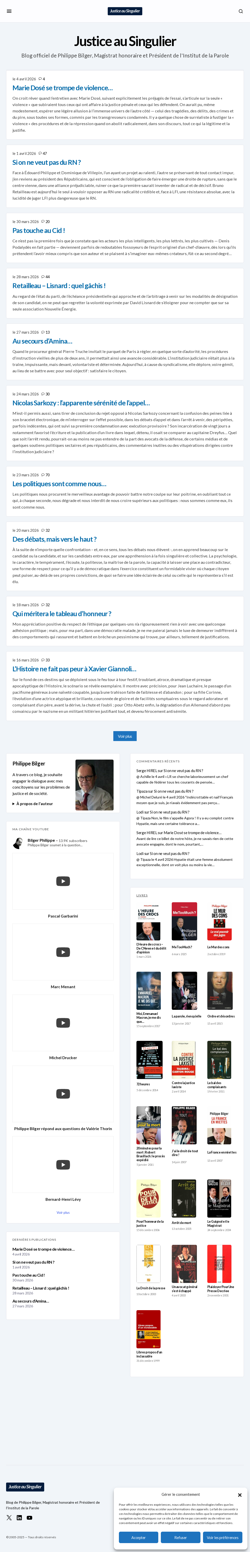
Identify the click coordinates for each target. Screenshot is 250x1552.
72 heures (143, 1084)
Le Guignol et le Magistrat (218, 1223)
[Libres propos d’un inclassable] (148, 1329)
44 (47, 276)
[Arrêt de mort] (184, 1198)
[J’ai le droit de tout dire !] (184, 1125)
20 (47, 221)
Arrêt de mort (181, 1223)
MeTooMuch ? (182, 947)
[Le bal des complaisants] (219, 1060)
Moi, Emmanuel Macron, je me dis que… (148, 1018)
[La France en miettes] (219, 1125)
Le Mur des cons (218, 947)
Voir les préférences (222, 1537)
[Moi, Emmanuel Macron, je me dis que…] (148, 991)
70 (47, 474)
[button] (239, 1494)
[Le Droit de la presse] (148, 1264)
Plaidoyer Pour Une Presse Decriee (220, 1289)
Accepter (138, 1537)
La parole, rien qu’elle (186, 1016)
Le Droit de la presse (150, 1288)
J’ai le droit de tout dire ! (185, 1153)
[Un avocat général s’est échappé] (184, 1264)
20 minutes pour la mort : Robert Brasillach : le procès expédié (150, 1154)
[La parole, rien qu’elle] (184, 991)
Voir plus (125, 736)
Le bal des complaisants (216, 1085)
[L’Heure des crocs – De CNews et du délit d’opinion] (148, 921)
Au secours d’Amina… (30, 1300)
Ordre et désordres (221, 1016)
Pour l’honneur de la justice (150, 1223)
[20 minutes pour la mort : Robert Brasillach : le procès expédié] (148, 1125)
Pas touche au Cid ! (28, 1275)
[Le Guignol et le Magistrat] (219, 1198)
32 (47, 530)
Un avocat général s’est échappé (184, 1289)
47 (45, 153)
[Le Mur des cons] (219, 921)
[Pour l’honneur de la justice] (148, 1198)
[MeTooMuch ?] (184, 921)
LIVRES (142, 895)
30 (47, 394)
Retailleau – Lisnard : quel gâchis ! (40, 1287)
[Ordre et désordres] (220, 991)
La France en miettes (222, 1152)
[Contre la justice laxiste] (183, 1060)
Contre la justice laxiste (183, 1085)
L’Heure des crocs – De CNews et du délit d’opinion (151, 948)
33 (47, 660)
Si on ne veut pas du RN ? (33, 1262)
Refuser (180, 1537)
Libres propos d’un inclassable (149, 1354)
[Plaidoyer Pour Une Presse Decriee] (219, 1264)
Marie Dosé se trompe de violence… (43, 1249)
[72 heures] (149, 1060)
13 (47, 332)
